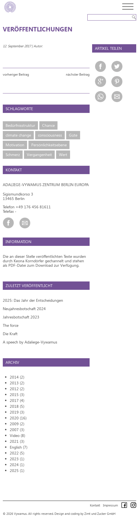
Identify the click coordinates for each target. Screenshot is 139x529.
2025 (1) (17, 470)
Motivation (15, 144)
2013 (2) (17, 382)
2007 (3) (17, 429)
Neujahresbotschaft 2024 (24, 308)
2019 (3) (17, 412)
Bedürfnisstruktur (20, 125)
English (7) (18, 447)
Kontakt (95, 505)
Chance (48, 125)
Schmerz (13, 154)
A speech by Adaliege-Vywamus (30, 342)
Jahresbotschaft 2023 (21, 317)
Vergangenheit (39, 154)
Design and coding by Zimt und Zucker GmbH (85, 513)
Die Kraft (10, 333)
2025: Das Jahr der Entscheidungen (33, 300)
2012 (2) (17, 388)
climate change (18, 135)
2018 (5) (17, 406)
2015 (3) (17, 394)
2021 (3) (17, 441)
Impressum (110, 505)
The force (10, 325)
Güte (73, 135)
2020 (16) (18, 418)
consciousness (50, 135)
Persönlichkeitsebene (49, 144)
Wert (63, 154)
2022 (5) (17, 453)
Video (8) (17, 435)
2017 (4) (17, 400)
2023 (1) (17, 458)
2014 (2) (17, 377)
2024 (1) (17, 464)
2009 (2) (17, 423)
